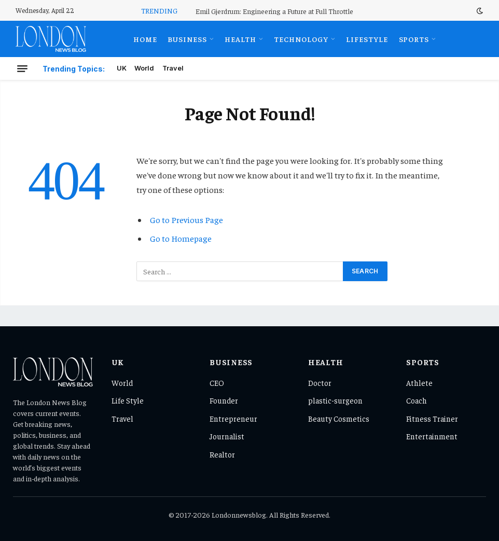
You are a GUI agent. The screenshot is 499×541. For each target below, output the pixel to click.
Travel (173, 68)
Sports (414, 39)
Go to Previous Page (186, 219)
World (144, 68)
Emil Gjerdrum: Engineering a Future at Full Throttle (274, 11)
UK (122, 68)
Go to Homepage (181, 238)
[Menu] (22, 68)
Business (187, 39)
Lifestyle (367, 39)
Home (145, 39)
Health (240, 39)
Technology (301, 39)
